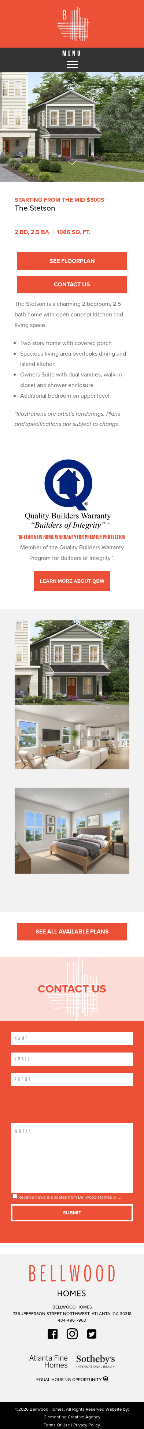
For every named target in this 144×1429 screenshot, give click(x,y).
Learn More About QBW (72, 581)
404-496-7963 (72, 1320)
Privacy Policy (86, 1425)
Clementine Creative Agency (72, 1417)
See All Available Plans (72, 931)
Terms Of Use (57, 1425)
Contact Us (72, 284)
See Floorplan (72, 261)
